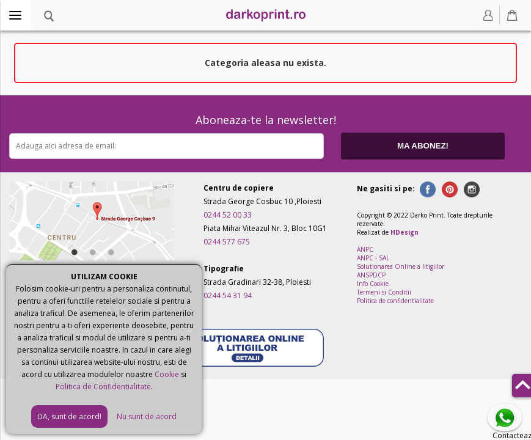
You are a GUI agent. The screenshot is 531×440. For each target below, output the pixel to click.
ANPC (365, 249)
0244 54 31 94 (227, 295)
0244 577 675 (226, 242)
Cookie (167, 374)
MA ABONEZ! (423, 145)
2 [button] (92, 250)
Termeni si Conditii (384, 292)
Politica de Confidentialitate (103, 386)
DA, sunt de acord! (69, 416)
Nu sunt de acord (147, 416)
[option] (91, 221)
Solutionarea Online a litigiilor (400, 266)
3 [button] (110, 250)
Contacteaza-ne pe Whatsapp (507, 418)
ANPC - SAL (373, 258)
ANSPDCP (371, 275)
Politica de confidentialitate (395, 300)
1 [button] (73, 250)
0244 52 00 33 (227, 215)
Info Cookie (373, 283)
